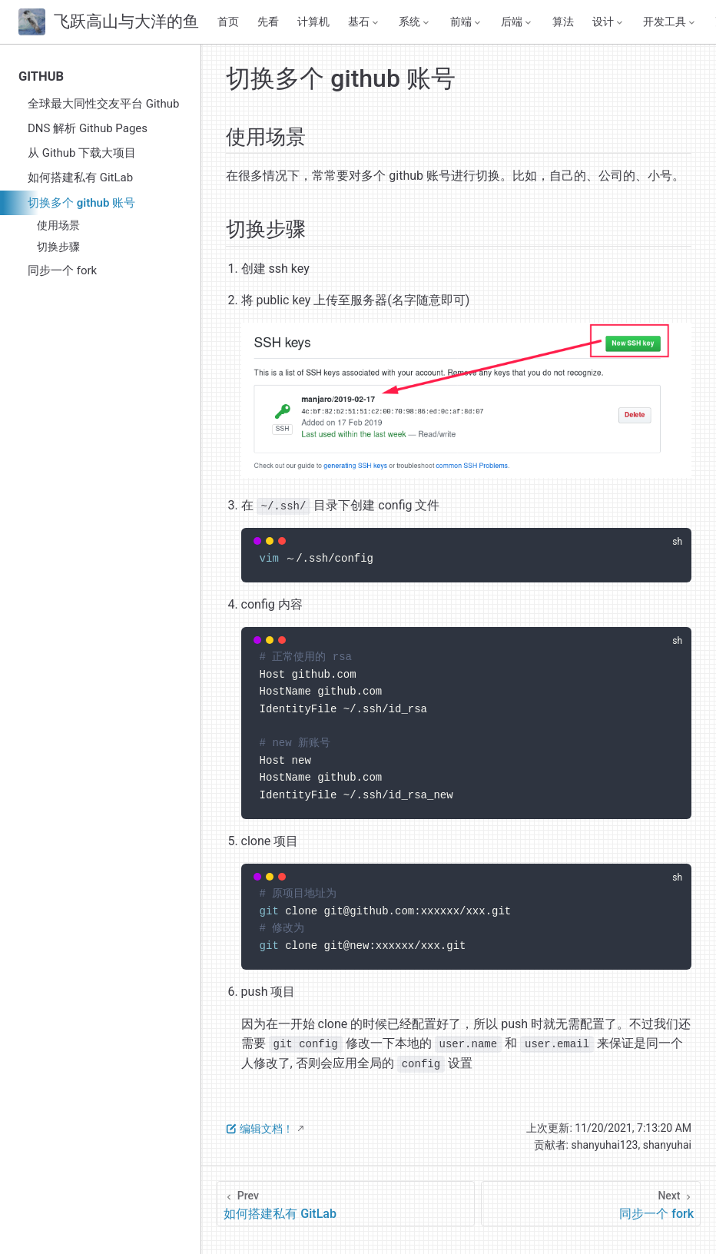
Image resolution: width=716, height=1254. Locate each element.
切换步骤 (58, 247)
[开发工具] (670, 22)
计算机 (313, 21)
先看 (268, 21)
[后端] (517, 22)
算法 (563, 21)
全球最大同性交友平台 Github (103, 104)
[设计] (608, 22)
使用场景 (58, 225)
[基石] (364, 22)
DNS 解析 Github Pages (88, 128)
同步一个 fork (62, 270)
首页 (228, 21)
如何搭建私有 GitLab (80, 177)
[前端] (466, 22)
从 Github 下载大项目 (82, 153)
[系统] (415, 22)
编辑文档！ (259, 1129)
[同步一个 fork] (591, 1203)
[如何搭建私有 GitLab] (346, 1203)
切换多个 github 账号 (81, 203)
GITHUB (41, 76)
